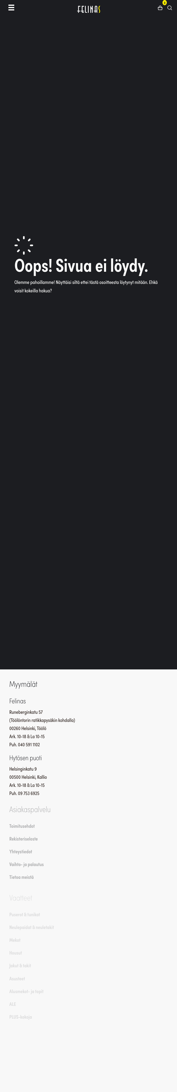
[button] (162, 7)
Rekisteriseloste (23, 838)
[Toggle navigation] (11, 7)
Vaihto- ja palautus (26, 864)
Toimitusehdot (22, 825)
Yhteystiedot (20, 851)
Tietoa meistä (21, 876)
